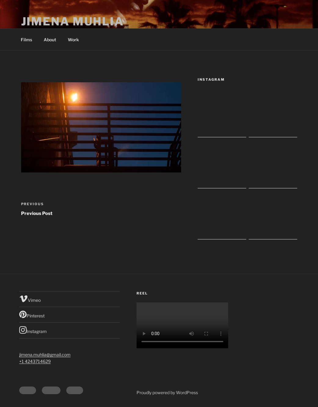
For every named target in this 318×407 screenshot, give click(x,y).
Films (26, 39)
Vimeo (30, 298)
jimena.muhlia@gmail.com (45, 354)
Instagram (33, 330)
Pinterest (32, 314)
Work (73, 39)
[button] (101, 127)
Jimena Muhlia (72, 21)
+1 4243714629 (35, 361)
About (50, 39)
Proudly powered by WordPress (167, 392)
